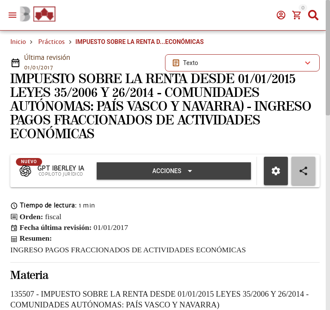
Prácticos (51, 42)
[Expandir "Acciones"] (174, 171)
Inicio (18, 42)
